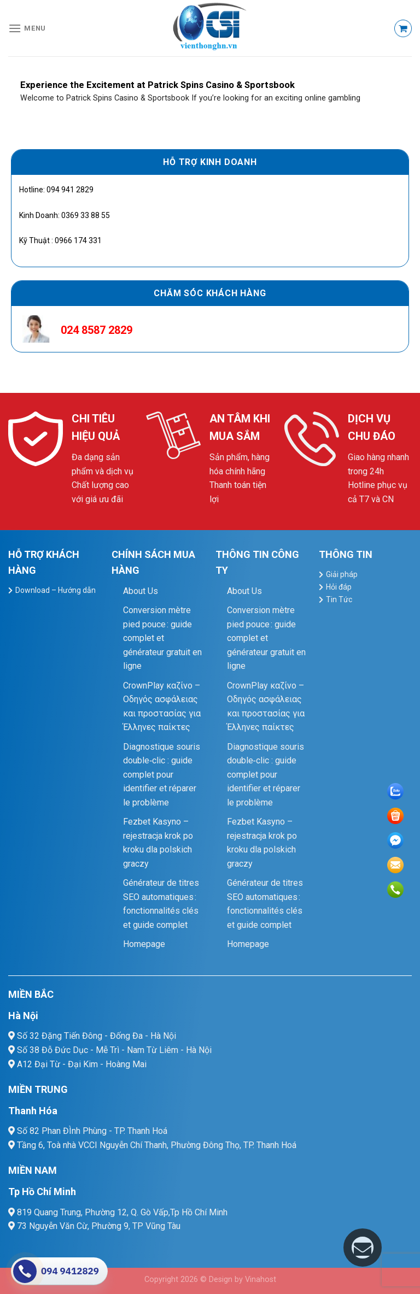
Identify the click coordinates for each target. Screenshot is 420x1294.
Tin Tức (339, 599)
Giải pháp (342, 574)
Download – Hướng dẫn (55, 590)
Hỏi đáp (339, 587)
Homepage (144, 944)
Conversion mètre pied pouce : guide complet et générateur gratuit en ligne (162, 638)
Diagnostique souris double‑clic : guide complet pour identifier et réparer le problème (161, 775)
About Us (140, 591)
